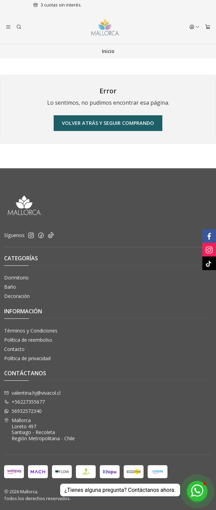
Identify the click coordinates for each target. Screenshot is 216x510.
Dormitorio (16, 277)
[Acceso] (194, 27)
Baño (10, 287)
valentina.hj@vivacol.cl (32, 393)
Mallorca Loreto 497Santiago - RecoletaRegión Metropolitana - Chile (39, 429)
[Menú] (8, 27)
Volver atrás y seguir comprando (108, 123)
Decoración (17, 296)
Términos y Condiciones (30, 330)
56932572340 (23, 411)
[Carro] (208, 27)
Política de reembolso (28, 340)
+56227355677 (24, 401)
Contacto (14, 349)
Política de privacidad (27, 358)
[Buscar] (18, 27)
